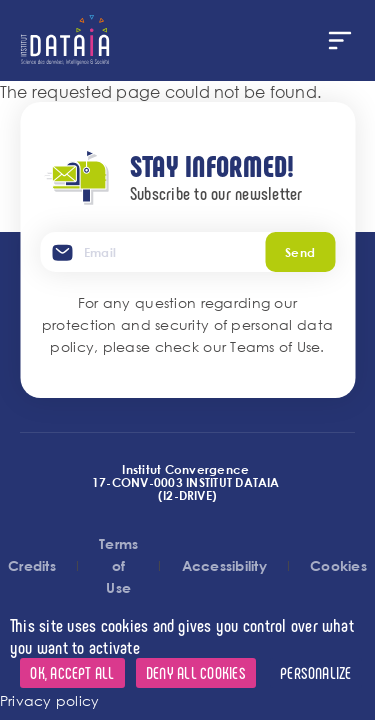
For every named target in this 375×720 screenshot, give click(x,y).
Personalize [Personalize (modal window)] (316, 672)
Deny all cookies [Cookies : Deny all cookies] (196, 672)
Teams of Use (275, 346)
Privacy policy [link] (49, 700)
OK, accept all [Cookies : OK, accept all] (72, 672)
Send (300, 252)
